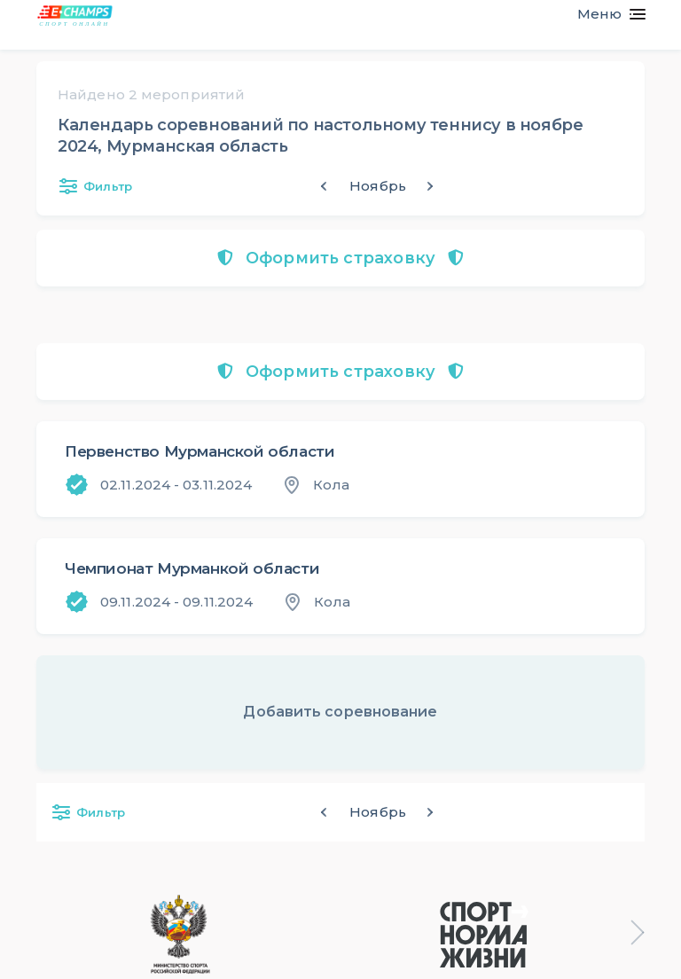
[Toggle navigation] (604, 14)
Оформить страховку (340, 258)
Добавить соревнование (340, 711)
